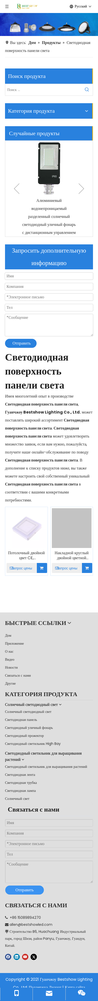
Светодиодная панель (21, 719)
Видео (9, 659)
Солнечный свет (17, 798)
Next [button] (81, 188)
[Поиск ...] (43, 89)
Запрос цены (19, 568)
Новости (11, 667)
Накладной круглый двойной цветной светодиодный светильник (71, 555)
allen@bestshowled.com (31, 924)
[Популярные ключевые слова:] (87, 89)
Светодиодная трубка (21, 782)
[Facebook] (8, 957)
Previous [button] (16, 188)
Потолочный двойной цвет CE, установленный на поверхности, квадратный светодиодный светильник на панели (26, 555)
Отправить (22, 343)
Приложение (14, 643)
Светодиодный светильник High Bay (33, 743)
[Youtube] (25, 957)
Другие (10, 683)
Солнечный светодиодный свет (28, 711)
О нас (9, 651)
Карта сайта (75, 987)
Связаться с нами (18, 675)
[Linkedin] (17, 957)
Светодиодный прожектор (24, 735)
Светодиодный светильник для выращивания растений (46, 766)
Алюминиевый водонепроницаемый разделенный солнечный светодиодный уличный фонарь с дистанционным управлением (49, 216)
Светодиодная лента (20, 774)
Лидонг (55, 987)
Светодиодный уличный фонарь (29, 727)
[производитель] (49, 24)
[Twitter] (34, 957)
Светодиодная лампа (20, 790)
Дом (8, 635)
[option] (49, 189)
